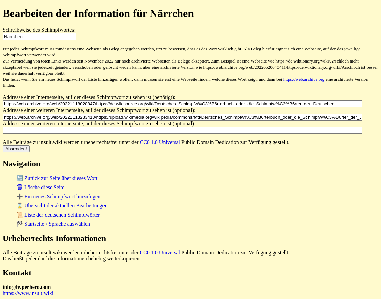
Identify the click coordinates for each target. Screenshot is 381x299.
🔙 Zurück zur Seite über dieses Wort (56, 178)
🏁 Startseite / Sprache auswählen (53, 224)
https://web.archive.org (304, 79)
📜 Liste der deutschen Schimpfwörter (58, 215)
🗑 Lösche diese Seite (40, 187)
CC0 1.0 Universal (160, 142)
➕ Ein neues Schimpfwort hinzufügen (58, 196)
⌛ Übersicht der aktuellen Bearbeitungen (62, 205)
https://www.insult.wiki (28, 293)
